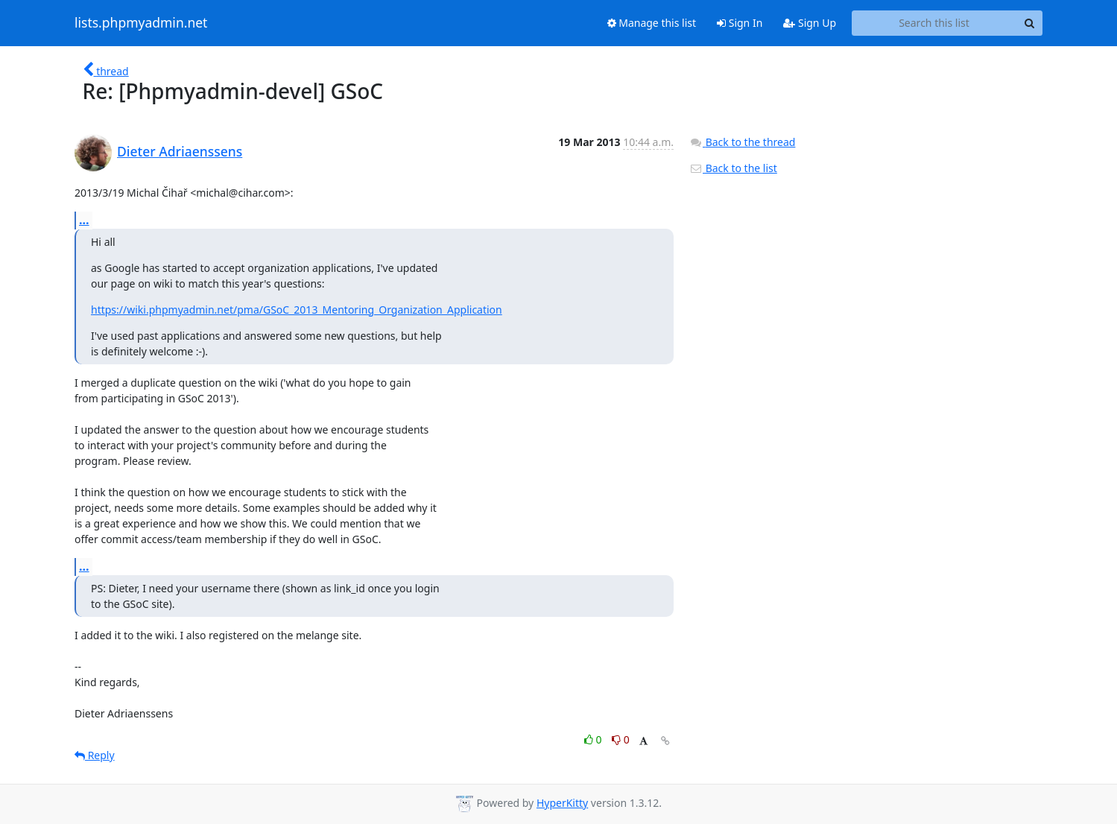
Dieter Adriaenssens (179, 151)
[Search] (1029, 23)
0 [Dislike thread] (621, 739)
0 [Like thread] (594, 739)
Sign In (739, 23)
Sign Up (809, 23)
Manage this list (652, 23)
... (84, 220)
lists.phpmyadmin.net (141, 23)
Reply (95, 755)
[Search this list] (934, 23)
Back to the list (733, 168)
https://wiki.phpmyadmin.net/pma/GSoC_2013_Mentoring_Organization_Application (296, 309)
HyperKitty (562, 803)
